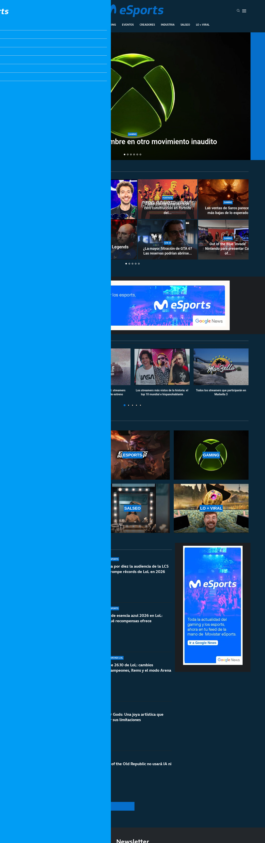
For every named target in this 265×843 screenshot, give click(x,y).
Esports (93, 24)
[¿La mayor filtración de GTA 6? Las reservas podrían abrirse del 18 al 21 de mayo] (167, 239)
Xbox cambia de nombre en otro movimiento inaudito (132, 142)
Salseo (185, 24)
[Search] (238, 11)
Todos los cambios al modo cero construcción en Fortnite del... (167, 208)
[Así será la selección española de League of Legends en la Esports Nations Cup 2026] (77, 219)
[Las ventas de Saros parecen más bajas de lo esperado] (228, 199)
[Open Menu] (244, 11)
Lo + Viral (202, 24)
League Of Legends (69, 24)
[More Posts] (94, 806)
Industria (168, 24)
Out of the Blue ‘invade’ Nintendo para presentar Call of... (228, 248)
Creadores (147, 24)
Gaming (110, 24)
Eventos (128, 24)
